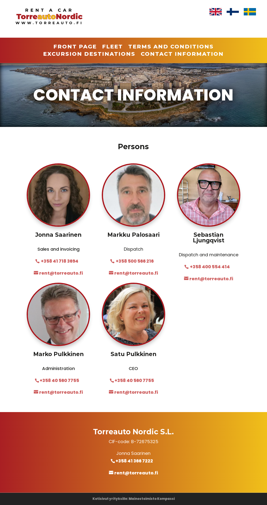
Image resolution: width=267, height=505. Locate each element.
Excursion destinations (89, 54)
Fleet (112, 47)
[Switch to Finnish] (232, 12)
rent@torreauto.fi (136, 473)
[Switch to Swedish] (249, 12)
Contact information (182, 54)
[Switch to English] (215, 12)
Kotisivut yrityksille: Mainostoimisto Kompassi (134, 498)
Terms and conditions (171, 47)
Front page (75, 47)
